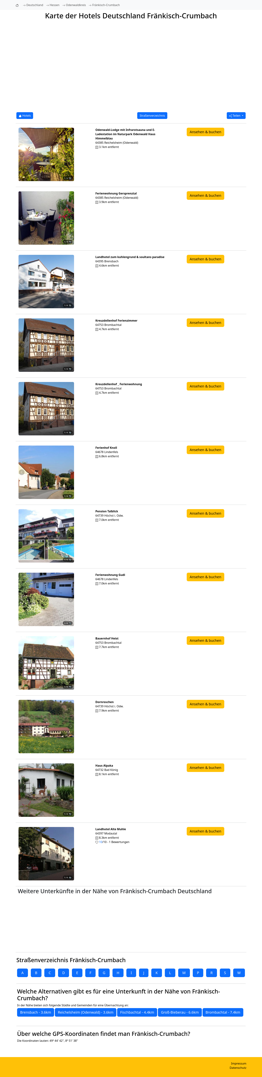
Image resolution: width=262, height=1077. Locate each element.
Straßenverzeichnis (152, 116)
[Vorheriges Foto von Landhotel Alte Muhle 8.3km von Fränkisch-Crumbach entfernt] (22, 853)
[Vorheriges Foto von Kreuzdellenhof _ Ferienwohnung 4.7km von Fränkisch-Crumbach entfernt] (22, 408)
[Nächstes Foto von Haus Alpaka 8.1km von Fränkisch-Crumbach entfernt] (71, 790)
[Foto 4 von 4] (56, 183)
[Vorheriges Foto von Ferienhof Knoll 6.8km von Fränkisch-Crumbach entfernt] (22, 472)
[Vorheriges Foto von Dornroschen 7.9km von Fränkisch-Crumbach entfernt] (22, 726)
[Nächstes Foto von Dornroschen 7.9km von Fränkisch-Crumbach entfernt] (71, 726)
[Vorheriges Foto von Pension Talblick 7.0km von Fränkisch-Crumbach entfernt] (22, 536)
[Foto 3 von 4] (49, 183)
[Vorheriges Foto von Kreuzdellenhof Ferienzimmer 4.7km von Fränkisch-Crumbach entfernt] (22, 345)
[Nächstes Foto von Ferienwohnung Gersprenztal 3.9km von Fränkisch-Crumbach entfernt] (71, 218)
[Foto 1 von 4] (36, 183)
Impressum (238, 1063)
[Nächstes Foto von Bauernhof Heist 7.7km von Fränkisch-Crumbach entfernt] (71, 663)
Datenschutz (238, 1068)
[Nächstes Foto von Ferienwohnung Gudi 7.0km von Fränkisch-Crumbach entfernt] (71, 599)
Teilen (235, 116)
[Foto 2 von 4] (43, 183)
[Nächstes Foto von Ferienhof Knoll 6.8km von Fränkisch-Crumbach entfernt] (71, 472)
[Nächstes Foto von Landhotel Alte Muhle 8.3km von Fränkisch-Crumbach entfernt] (71, 853)
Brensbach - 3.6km (35, 1012)
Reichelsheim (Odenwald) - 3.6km (85, 1012)
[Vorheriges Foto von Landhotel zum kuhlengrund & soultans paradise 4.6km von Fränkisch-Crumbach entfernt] (22, 281)
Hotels (25, 116)
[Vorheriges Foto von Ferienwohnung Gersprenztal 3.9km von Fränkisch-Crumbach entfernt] (22, 218)
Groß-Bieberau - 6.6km (180, 1012)
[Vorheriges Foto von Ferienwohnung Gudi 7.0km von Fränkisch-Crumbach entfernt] (22, 599)
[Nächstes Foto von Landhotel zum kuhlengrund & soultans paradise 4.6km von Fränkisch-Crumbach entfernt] (71, 281)
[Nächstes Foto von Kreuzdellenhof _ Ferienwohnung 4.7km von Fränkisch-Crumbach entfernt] (71, 408)
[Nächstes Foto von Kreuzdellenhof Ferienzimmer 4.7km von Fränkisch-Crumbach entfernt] (71, 345)
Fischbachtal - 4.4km (137, 1012)
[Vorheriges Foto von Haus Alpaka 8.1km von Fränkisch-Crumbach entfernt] (22, 790)
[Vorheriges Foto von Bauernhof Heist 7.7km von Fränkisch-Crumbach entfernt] (22, 663)
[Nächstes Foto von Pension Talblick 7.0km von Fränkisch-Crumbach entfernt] (71, 536)
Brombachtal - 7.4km (223, 1012)
